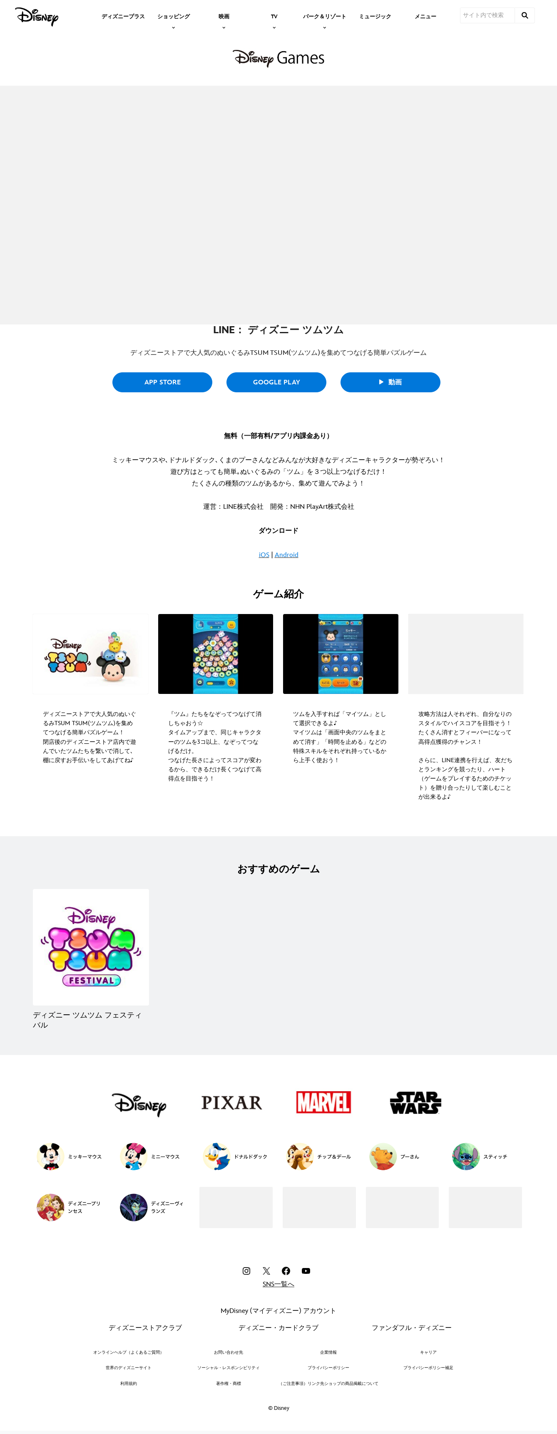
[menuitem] (123, 16)
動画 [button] (390, 382)
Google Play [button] (276, 382)
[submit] (525, 15)
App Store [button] (162, 382)
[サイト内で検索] (487, 15)
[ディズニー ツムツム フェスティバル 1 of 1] (91, 947)
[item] (173, 16)
